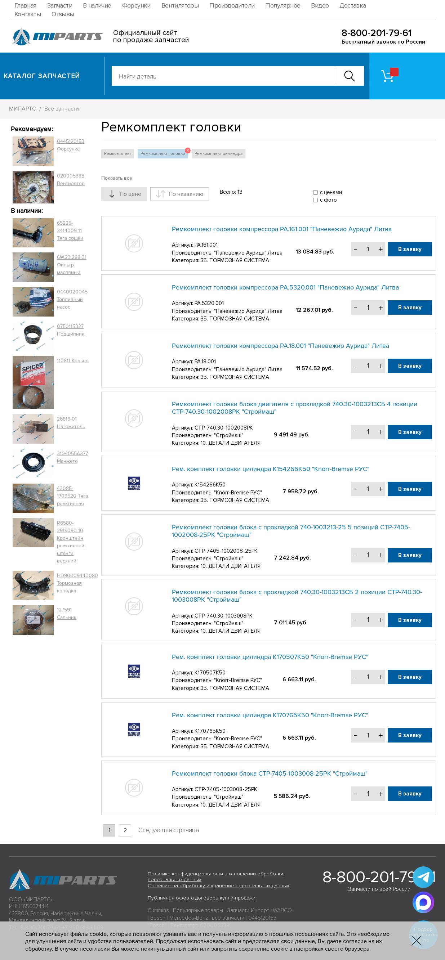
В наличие (97, 5)
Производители (231, 5)
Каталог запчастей (42, 76)
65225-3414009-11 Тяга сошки (70, 230)
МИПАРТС (22, 108)
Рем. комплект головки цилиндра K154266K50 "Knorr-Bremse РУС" (270, 469)
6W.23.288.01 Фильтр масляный (71, 264)
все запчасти (228, 918)
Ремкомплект (117, 153)
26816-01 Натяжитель (71, 423)
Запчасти (59, 5)
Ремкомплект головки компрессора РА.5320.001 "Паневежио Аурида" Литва (285, 287)
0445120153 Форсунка (70, 145)
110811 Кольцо (73, 361)
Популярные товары (198, 910)
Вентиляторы (180, 5)
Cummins (158, 910)
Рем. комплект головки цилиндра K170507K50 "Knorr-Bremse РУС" (270, 657)
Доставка (352, 5)
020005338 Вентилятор (71, 180)
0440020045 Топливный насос (72, 299)
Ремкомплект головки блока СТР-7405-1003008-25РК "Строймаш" (270, 773)
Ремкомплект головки (164, 152)
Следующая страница (168, 830)
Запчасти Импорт (248, 910)
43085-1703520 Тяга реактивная (72, 496)
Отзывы (63, 14)
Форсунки (136, 5)
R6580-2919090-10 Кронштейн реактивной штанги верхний (70, 542)
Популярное (282, 5)
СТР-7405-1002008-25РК (226, 551)
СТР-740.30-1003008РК (224, 616)
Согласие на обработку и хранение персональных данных (218, 886)
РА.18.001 (205, 361)
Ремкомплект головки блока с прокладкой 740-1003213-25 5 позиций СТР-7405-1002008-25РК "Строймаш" (291, 531)
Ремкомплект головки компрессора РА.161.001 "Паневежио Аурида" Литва (282, 229)
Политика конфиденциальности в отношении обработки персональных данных (215, 877)
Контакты (27, 14)
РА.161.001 (206, 245)
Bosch (157, 918)
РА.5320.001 (209, 303)
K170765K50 (210, 731)
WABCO (282, 910)
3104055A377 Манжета (72, 457)
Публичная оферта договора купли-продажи (201, 898)
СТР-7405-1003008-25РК (226, 789)
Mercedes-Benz (188, 918)
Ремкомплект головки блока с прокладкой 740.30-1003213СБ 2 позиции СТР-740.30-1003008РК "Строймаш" (297, 596)
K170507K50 (210, 672)
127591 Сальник (66, 613)
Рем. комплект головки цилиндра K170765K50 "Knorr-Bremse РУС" (270, 715)
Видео (320, 5)
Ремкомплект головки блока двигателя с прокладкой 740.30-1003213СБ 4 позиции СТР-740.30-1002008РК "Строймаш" (294, 408)
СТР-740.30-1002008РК (224, 428)
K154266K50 (210, 484)
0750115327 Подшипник (70, 330)
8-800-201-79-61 (377, 33)
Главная (25, 5)
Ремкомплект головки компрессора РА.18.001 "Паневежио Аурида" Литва (280, 346)
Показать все (116, 178)
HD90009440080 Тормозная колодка (77, 583)
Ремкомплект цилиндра (218, 153)
